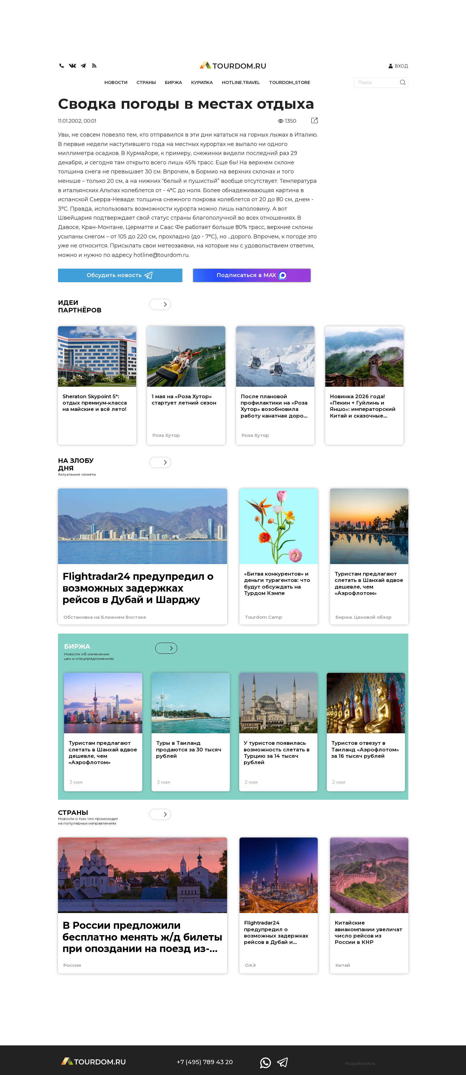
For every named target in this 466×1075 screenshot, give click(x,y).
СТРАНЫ (146, 82)
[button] (165, 304)
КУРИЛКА (202, 82)
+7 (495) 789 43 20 (205, 1062)
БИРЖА (173, 82)
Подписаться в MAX (252, 275)
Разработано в (360, 1063)
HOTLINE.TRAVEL (241, 82)
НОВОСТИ (115, 82)
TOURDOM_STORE (289, 82)
